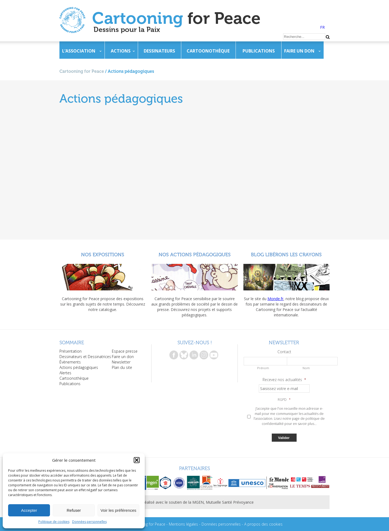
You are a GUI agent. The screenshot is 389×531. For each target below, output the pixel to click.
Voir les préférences (118, 510)
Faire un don (299, 51)
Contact (284, 351)
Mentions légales (183, 524)
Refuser (74, 510)
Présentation (70, 351)
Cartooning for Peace (81, 71)
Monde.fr (275, 298)
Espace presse (125, 351)
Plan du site (122, 367)
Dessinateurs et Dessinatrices (85, 356)
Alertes (65, 372)
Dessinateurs (159, 51)
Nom (306, 368)
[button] (136, 460)
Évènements (70, 362)
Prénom (263, 368)
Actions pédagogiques (78, 367)
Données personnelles (89, 521)
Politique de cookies (53, 521)
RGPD (284, 400)
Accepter (29, 510)
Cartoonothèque (208, 51)
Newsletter (121, 362)
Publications (259, 51)
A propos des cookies (263, 524)
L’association (78, 51)
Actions (120, 51)
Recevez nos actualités (284, 379)
